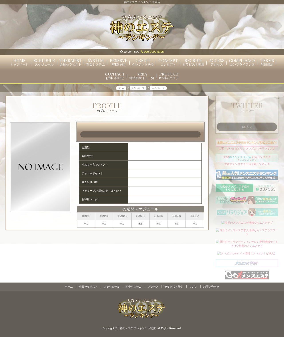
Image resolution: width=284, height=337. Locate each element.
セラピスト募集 (173, 286)
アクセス (153, 286)
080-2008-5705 (152, 51)
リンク (193, 286)
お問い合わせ (211, 286)
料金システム (134, 286)
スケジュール (112, 286)
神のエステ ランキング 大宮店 (138, 328)
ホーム (69, 286)
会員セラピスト (88, 286)
